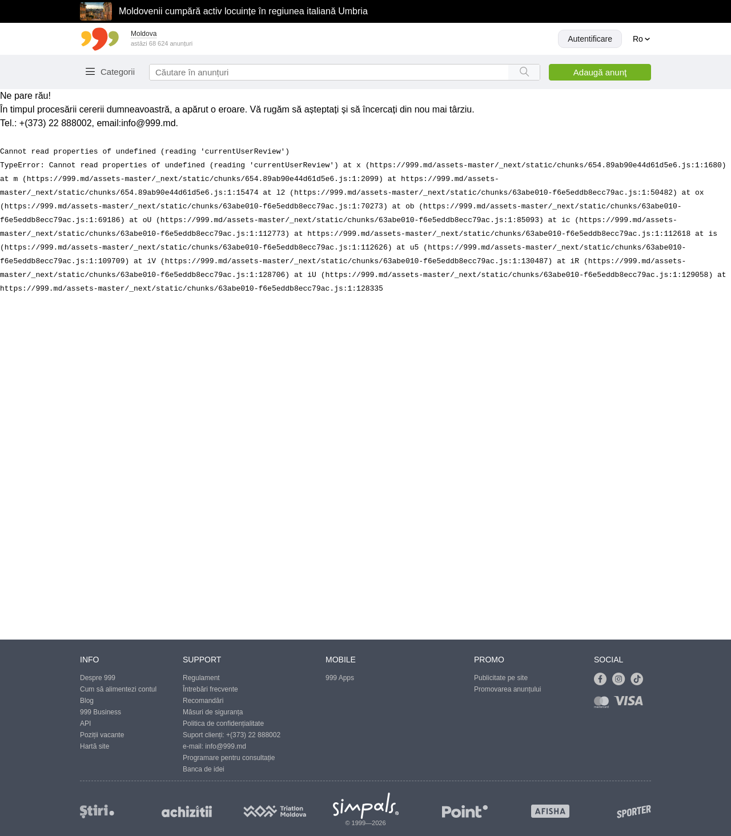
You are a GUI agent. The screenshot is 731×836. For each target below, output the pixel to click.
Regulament (201, 678)
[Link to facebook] (603, 679)
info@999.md (148, 123)
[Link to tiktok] (639, 679)
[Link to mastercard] (603, 704)
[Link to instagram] (621, 679)
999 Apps (340, 678)
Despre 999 (97, 678)
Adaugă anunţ (599, 72)
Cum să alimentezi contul (118, 689)
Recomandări (203, 701)
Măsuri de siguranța (213, 712)
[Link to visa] (631, 704)
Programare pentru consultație (229, 758)
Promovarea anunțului (507, 689)
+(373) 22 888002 (253, 735)
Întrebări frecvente (210, 689)
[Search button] (524, 72)
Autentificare (590, 38)
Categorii (118, 72)
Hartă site (94, 746)
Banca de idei (203, 769)
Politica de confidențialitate (223, 724)
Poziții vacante (102, 735)
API (85, 724)
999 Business (100, 712)
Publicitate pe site (501, 678)
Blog (87, 701)
